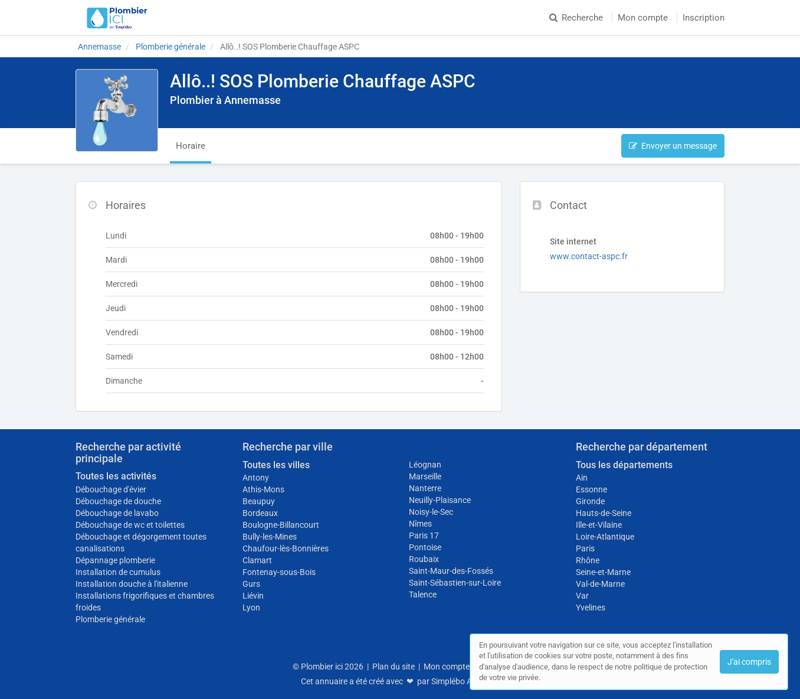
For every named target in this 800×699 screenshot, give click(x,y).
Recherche (576, 17)
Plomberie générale (110, 619)
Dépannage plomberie (115, 560)
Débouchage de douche (118, 501)
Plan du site (393, 666)
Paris (585, 548)
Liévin (253, 595)
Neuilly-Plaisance (440, 500)
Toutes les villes (276, 465)
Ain (582, 477)
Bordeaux (260, 513)
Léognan (425, 464)
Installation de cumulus (118, 572)
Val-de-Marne (600, 584)
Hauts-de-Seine (603, 513)
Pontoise (425, 547)
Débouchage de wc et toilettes (130, 525)
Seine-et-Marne (603, 572)
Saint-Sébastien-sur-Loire (455, 582)
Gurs (251, 584)
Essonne (591, 489)
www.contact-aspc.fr (589, 256)
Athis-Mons (263, 489)
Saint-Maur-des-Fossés (451, 571)
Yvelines (590, 607)
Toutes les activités (116, 476)
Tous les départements (624, 465)
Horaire (190, 146)
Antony (255, 477)
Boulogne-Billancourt (280, 525)
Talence (423, 594)
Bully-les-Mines (269, 536)
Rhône (587, 560)
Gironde (590, 501)
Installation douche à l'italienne (132, 584)
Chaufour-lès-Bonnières (285, 548)
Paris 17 (424, 535)
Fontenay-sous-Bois (279, 572)
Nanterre (425, 488)
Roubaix (424, 559)
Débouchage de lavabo (117, 513)
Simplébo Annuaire (465, 681)
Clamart (257, 560)
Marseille (425, 476)
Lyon (251, 607)
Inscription (703, 17)
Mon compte (643, 17)
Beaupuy (258, 501)
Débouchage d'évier (111, 489)
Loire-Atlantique (605, 536)
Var (582, 595)
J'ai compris (749, 662)
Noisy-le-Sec (431, 512)
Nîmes (420, 523)
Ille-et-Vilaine (599, 525)
